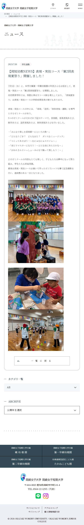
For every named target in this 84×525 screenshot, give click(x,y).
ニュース (16, 14)
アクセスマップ (51, 508)
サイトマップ (34, 511)
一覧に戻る (42, 360)
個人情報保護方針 (52, 511)
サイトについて (33, 508)
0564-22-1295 (40, 489)
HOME (7, 14)
